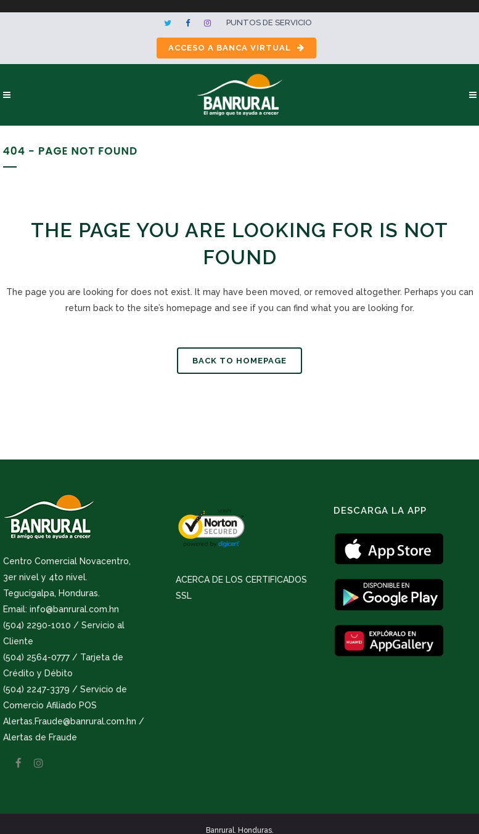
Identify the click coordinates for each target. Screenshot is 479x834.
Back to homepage (239, 360)
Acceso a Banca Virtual (236, 47)
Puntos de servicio (269, 22)
